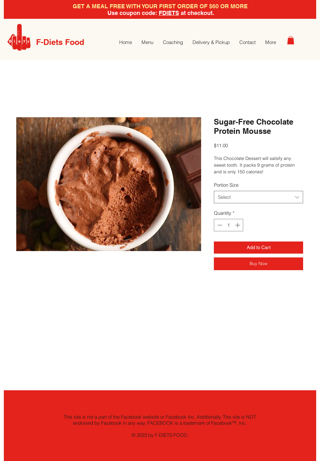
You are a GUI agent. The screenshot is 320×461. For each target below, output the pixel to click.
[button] (290, 40)
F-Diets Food (60, 42)
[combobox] (258, 197)
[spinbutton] (228, 225)
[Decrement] (219, 225)
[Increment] (238, 225)
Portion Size (226, 185)
